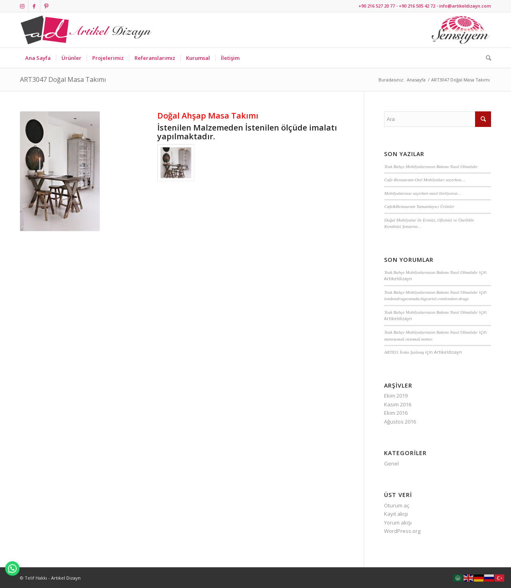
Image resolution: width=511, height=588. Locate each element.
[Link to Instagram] (22, 6)
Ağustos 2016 (400, 421)
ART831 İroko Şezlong (404, 352)
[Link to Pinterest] (46, 6)
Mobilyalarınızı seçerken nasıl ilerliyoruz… (422, 193)
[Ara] (486, 58)
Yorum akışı (398, 522)
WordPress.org (402, 531)
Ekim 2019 (396, 395)
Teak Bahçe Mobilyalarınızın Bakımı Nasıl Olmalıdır (430, 166)
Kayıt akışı (396, 513)
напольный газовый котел (408, 339)
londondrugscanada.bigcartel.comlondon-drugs (426, 298)
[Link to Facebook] (34, 6)
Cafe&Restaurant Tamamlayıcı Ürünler (419, 206)
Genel (391, 463)
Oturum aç (396, 505)
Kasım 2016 (397, 404)
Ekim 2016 (396, 412)
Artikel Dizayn (66, 578)
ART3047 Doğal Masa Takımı (63, 79)
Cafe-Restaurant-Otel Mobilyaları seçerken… (424, 179)
